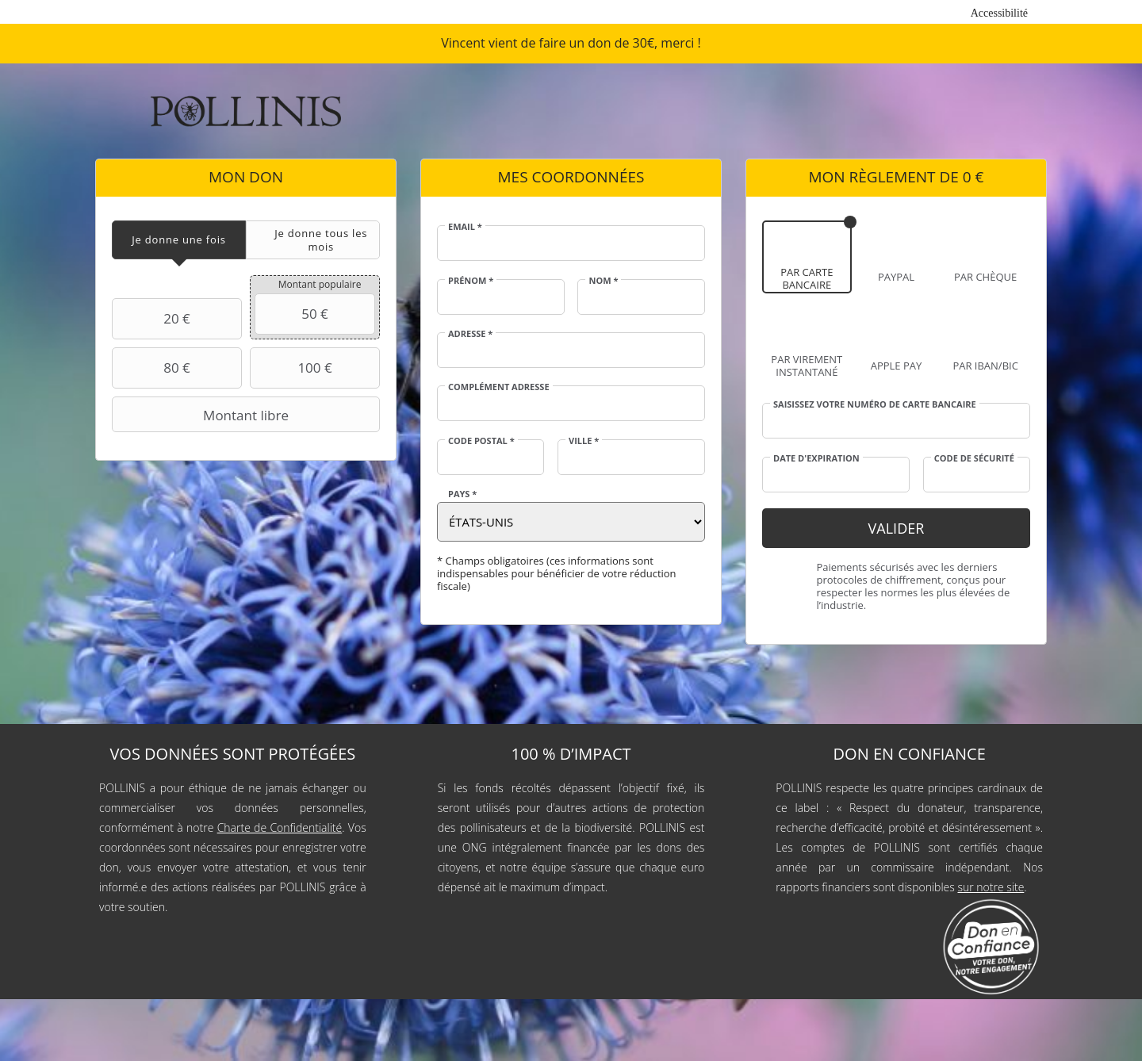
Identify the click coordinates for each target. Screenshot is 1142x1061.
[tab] (179, 240)
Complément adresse (499, 387)
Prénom (470, 280)
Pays (462, 494)
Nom (603, 280)
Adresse (470, 333)
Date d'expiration (816, 458)
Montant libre (202, 414)
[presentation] (179, 240)
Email (465, 226)
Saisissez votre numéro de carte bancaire (874, 404)
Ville (584, 440)
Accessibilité (999, 13)
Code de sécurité (974, 458)
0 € (973, 177)
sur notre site (990, 886)
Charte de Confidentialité (280, 827)
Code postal (481, 440)
